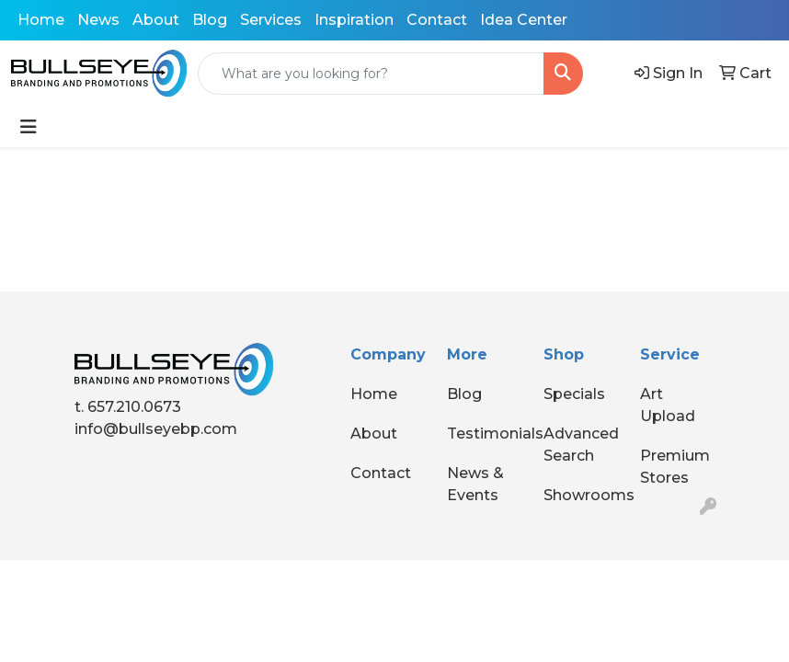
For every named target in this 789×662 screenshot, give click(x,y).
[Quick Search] (371, 73)
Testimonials (484, 433)
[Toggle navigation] (28, 127)
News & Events (475, 484)
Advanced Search (580, 444)
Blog (209, 20)
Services (271, 20)
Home (40, 20)
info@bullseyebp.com (155, 429)
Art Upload (667, 405)
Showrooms (580, 495)
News (98, 20)
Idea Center (523, 20)
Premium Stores (675, 466)
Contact (436, 20)
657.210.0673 (134, 407)
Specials (574, 394)
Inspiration (354, 20)
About (155, 20)
